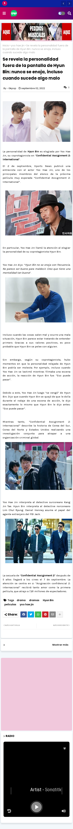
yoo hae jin (17, 45)
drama (21, 600)
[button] (63, 3)
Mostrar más (60, 644)
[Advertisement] (36, 694)
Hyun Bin (48, 600)
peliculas (10, 604)
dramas (34, 600)
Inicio (6, 45)
